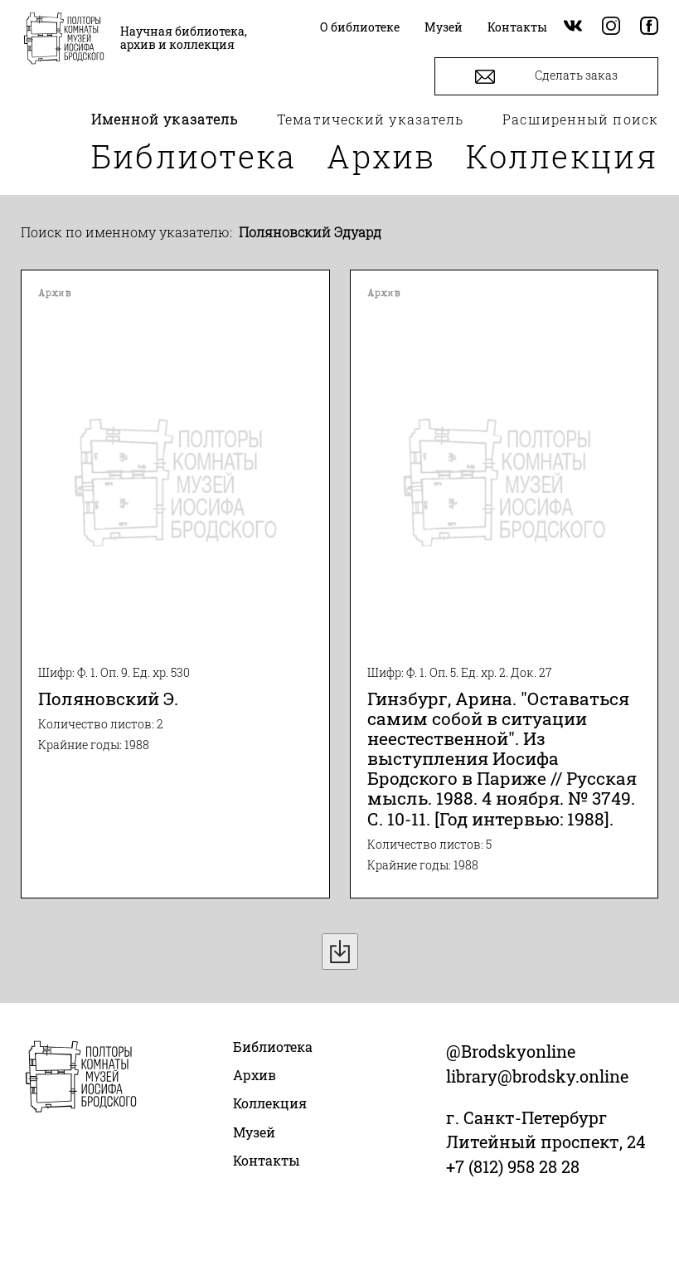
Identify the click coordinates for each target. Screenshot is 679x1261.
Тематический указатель (370, 119)
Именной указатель (165, 119)
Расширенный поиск (580, 119)
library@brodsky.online (537, 1076)
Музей (254, 1132)
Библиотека (194, 156)
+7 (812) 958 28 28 (513, 1166)
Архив (381, 156)
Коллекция (562, 156)
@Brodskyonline (510, 1051)
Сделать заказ (546, 76)
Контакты (266, 1160)
